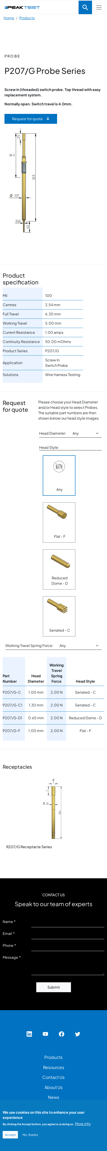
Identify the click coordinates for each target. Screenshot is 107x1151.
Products (27, 17)
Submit (53, 987)
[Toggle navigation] (85, 7)
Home (9, 17)
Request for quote (27, 118)
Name (8, 921)
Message (10, 957)
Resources (53, 1067)
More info (83, 1123)
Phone (8, 945)
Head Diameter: (52, 433)
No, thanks (30, 1135)
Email (7, 933)
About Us (54, 1087)
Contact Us (53, 1077)
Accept (10, 1135)
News (53, 1097)
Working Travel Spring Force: (29, 645)
